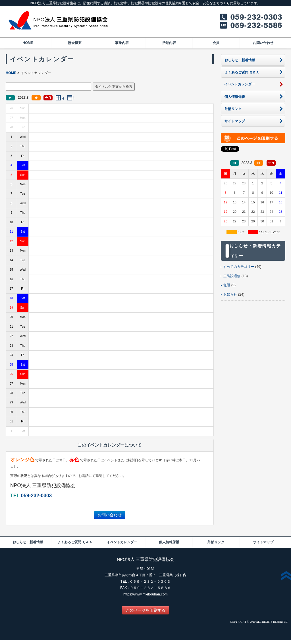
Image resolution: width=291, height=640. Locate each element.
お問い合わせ (263, 43)
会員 (216, 43)
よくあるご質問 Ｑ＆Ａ (74, 542)
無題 (226, 285)
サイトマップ (263, 542)
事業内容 (122, 43)
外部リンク (216, 542)
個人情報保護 (169, 542)
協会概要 (75, 43)
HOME (27, 43)
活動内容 (169, 43)
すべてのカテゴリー (238, 267)
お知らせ (230, 294)
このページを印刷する (145, 610)
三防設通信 (231, 276)
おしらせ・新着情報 (28, 542)
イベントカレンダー (122, 542)
